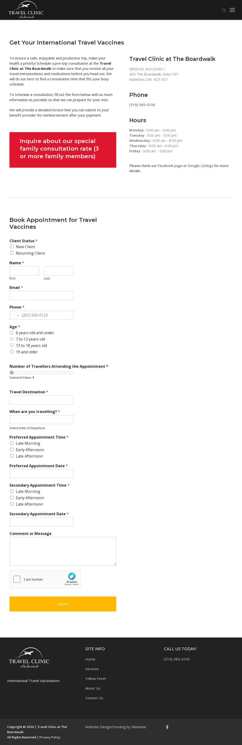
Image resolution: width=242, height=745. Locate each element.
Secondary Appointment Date (39, 514)
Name (16, 262)
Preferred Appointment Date (38, 465)
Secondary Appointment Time (39, 485)
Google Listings (200, 165)
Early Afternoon (30, 449)
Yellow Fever (95, 678)
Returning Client (30, 253)
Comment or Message (30, 533)
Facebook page (170, 165)
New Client (25, 246)
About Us (92, 688)
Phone (16, 307)
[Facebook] (167, 727)
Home (90, 659)
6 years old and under (35, 332)
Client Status (23, 240)
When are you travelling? (34, 411)
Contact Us (94, 698)
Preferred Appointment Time (39, 437)
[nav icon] (232, 10)
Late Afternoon (29, 456)
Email (16, 287)
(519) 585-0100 (142, 104)
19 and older (27, 352)
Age (14, 326)
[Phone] (41, 315)
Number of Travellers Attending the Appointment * (58, 366)
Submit (63, 603)
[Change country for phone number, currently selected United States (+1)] (14, 315)
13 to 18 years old (31, 345)
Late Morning (28, 443)
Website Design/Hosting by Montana (115, 726)
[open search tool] (224, 10)
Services (92, 668)
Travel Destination (28, 392)
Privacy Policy (49, 737)
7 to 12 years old (30, 339)
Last (47, 278)
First (12, 278)
